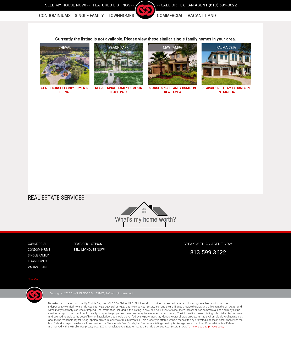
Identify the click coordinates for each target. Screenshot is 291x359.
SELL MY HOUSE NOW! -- (67, 5)
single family (89, 15)
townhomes (121, 15)
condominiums (55, 15)
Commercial (37, 244)
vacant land (202, 15)
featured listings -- (113, 5)
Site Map (33, 279)
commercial (170, 15)
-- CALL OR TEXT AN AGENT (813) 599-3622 (197, 5)
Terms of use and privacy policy (205, 326)
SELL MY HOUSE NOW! (89, 250)
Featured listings (88, 244)
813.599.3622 (208, 252)
